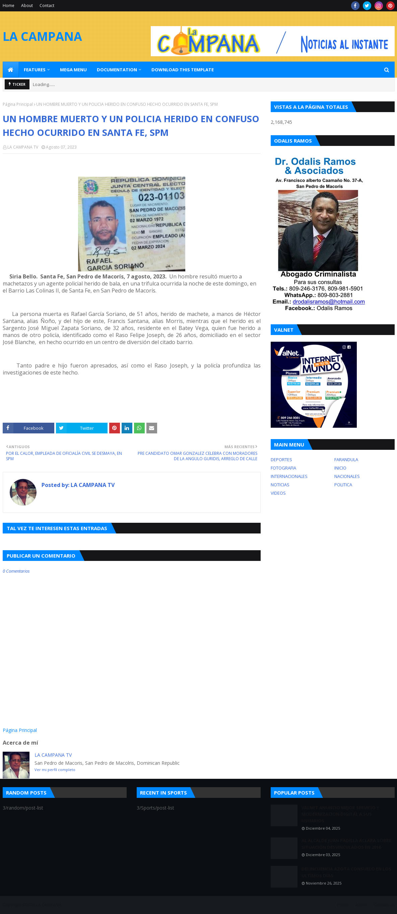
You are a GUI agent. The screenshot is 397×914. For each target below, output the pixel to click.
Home (8, 5)
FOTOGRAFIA (283, 468)
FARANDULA (346, 459)
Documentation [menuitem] (117, 70)
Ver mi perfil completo (55, 769)
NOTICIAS (280, 485)
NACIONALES (347, 476)
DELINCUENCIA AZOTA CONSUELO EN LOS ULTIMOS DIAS (346, 872)
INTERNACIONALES (289, 476)
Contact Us (384, 905)
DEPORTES (281, 459)
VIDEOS (278, 493)
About (27, 5)
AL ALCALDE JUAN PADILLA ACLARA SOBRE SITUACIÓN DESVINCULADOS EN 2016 (346, 843)
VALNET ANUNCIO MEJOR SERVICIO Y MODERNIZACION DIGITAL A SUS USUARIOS (340, 814)
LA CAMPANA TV (22, 147)
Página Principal (18, 104)
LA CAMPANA (42, 36)
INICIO (340, 468)
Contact (47, 5)
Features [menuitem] (35, 70)
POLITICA (343, 485)
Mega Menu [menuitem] (73, 70)
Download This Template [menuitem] (182, 70)
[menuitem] (11, 70)
